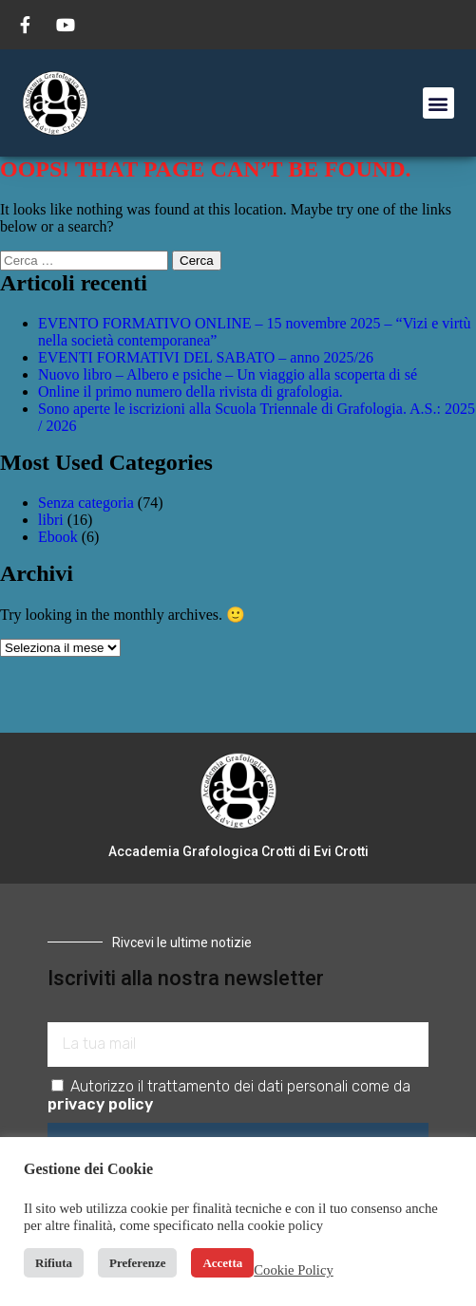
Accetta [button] (222, 1263)
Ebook (58, 537)
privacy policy (100, 1104)
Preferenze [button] (137, 1263)
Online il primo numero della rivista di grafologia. (190, 391)
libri (51, 520)
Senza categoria (86, 502)
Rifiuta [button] (53, 1263)
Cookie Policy (293, 1270)
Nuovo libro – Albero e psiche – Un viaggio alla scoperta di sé (227, 374)
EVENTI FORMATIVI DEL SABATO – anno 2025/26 (205, 357)
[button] (438, 103)
